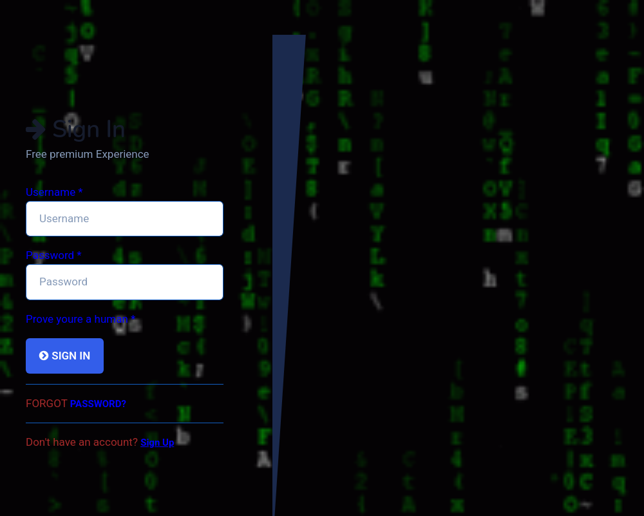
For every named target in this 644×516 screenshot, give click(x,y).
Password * (54, 255)
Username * (54, 192)
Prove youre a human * (80, 318)
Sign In (64, 355)
